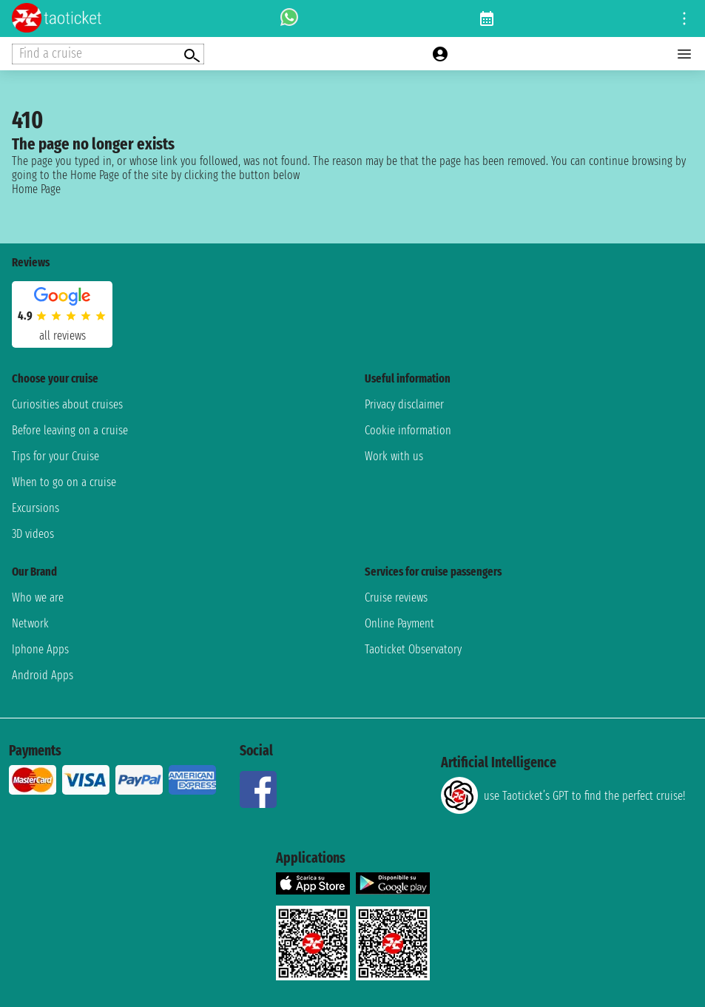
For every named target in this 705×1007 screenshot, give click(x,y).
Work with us (394, 456)
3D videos (33, 534)
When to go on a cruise (64, 482)
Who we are (38, 597)
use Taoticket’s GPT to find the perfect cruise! (563, 795)
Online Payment (399, 623)
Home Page (36, 189)
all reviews (62, 336)
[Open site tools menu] (684, 18)
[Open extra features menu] (108, 54)
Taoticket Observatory (413, 649)
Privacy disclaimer (404, 404)
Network (30, 623)
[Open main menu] (684, 54)
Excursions (35, 508)
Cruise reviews (396, 597)
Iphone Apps (40, 649)
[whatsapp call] (289, 18)
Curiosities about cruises (67, 404)
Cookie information (408, 430)
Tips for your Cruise (55, 456)
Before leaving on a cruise (70, 430)
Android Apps (42, 675)
